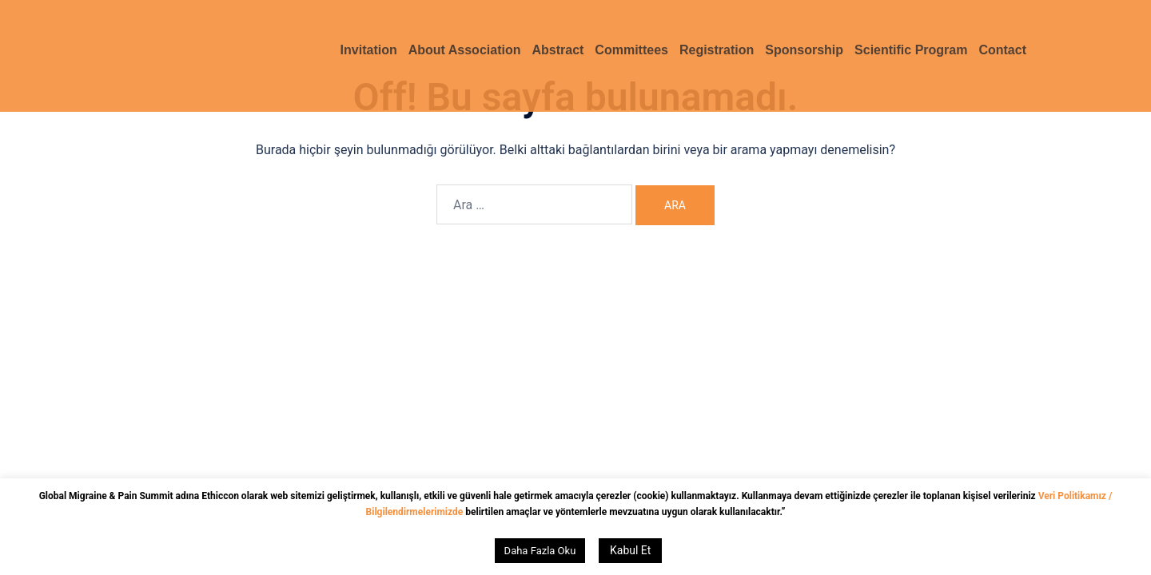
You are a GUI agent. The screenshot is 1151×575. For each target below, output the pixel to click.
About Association (464, 50)
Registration (716, 50)
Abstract (557, 50)
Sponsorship (804, 50)
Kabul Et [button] (630, 550)
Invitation (369, 50)
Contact (1002, 50)
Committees (631, 50)
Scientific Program (910, 50)
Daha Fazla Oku (540, 551)
